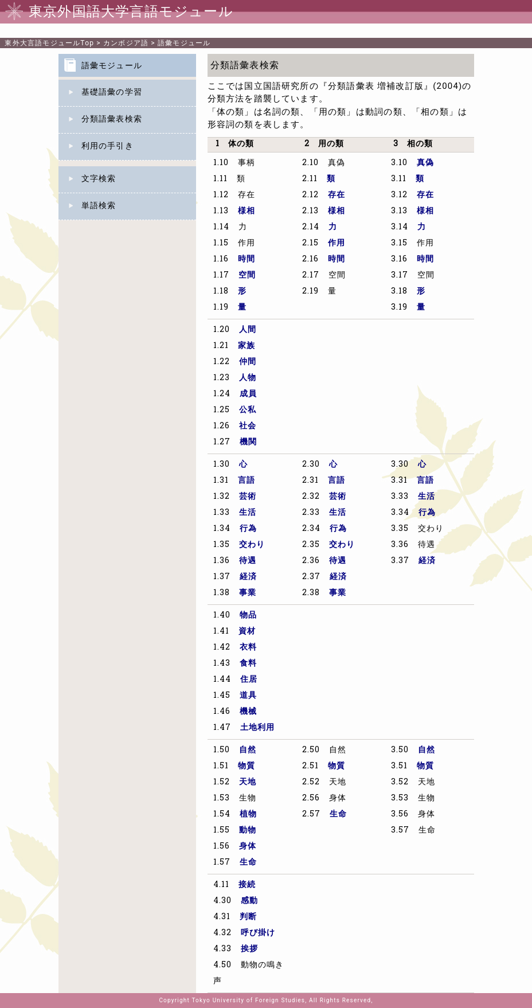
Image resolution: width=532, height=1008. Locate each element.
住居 (248, 680)
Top (49, 43)
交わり (252, 545)
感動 (249, 901)
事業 (247, 593)
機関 (248, 442)
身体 (247, 847)
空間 (247, 275)
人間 (247, 330)
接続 (247, 885)
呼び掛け (258, 933)
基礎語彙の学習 (111, 93)
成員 (248, 394)
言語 (246, 481)
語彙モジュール (184, 43)
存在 (336, 195)
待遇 (247, 561)
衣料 (248, 648)
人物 (247, 378)
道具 (248, 696)
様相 (246, 211)
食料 (248, 664)
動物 (247, 831)
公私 (247, 410)
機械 (248, 712)
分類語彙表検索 (111, 120)
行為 (248, 529)
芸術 (247, 497)
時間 (246, 259)
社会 (247, 426)
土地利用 (257, 728)
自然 (247, 750)
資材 (247, 632)
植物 (248, 814)
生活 (247, 513)
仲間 (247, 362)
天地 (247, 782)
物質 (246, 766)
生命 (248, 863)
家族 (246, 346)
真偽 (425, 163)
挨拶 (249, 949)
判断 (248, 917)
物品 (248, 616)
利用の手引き (107, 146)
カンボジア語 (125, 43)
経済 (248, 577)
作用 (336, 243)
